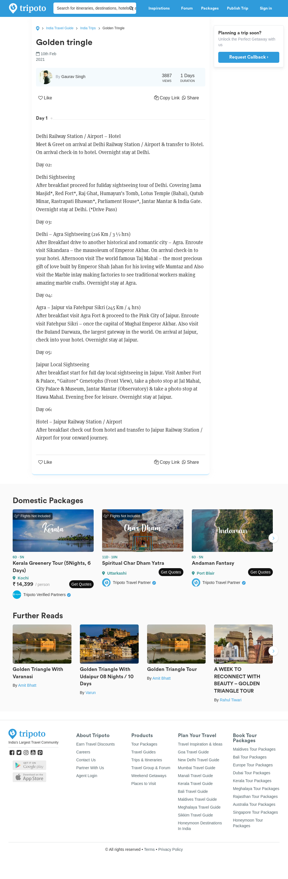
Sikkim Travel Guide (195, 815)
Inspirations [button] (160, 8)
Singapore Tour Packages (255, 812)
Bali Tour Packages (250, 757)
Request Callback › (248, 57)
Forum (187, 8)
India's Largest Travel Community (33, 742)
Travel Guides (143, 752)
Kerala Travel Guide (195, 783)
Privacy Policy (170, 849)
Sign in (266, 8)
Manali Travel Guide (195, 775)
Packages (210, 8)
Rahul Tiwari (230, 700)
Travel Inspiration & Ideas (200, 744)
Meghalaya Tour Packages (256, 788)
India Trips (88, 28)
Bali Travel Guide (193, 791)
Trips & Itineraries (146, 760)
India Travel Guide (59, 28)
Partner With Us (90, 768)
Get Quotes (81, 584)
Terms (149, 849)
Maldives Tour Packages (254, 749)
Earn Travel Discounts (95, 744)
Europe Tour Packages (253, 765)
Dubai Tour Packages (251, 773)
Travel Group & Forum (150, 768)
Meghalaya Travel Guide (199, 807)
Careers (83, 752)
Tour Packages (144, 744)
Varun (91, 692)
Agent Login (86, 775)
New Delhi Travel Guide (198, 760)
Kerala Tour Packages (252, 780)
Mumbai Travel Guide (196, 768)
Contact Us (86, 760)
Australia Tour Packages (254, 804)
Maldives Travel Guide (197, 799)
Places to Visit (143, 783)
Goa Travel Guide (193, 752)
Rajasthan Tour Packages (255, 796)
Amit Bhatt (27, 685)
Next (273, 538)
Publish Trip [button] (239, 8)
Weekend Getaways (148, 775)
